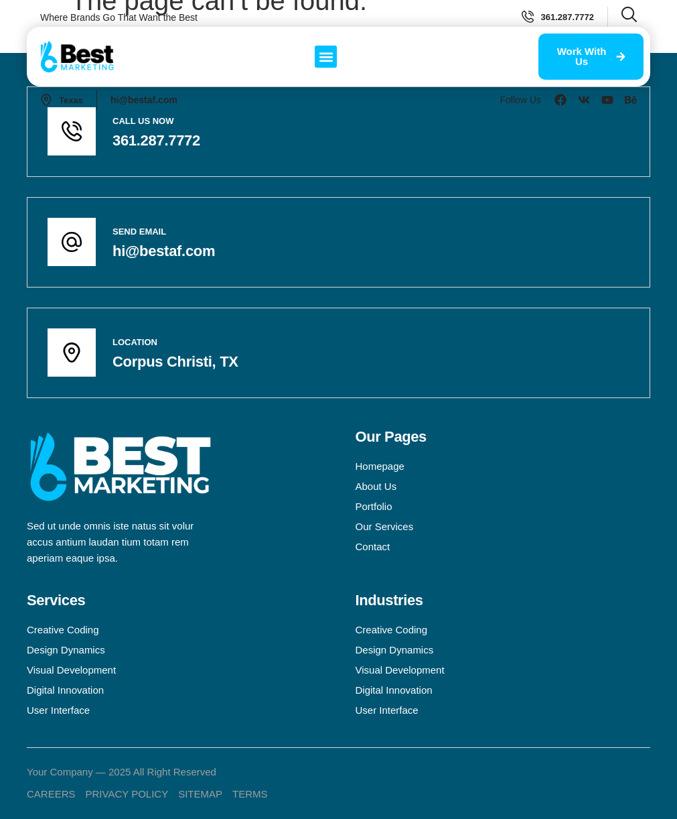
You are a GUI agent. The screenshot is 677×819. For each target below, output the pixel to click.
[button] (326, 57)
